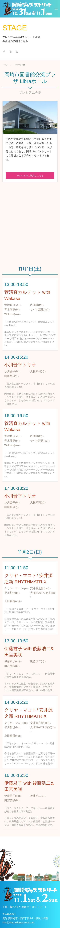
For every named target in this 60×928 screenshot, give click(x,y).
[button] (56, 8)
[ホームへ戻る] (27, 8)
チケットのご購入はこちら (30, 175)
